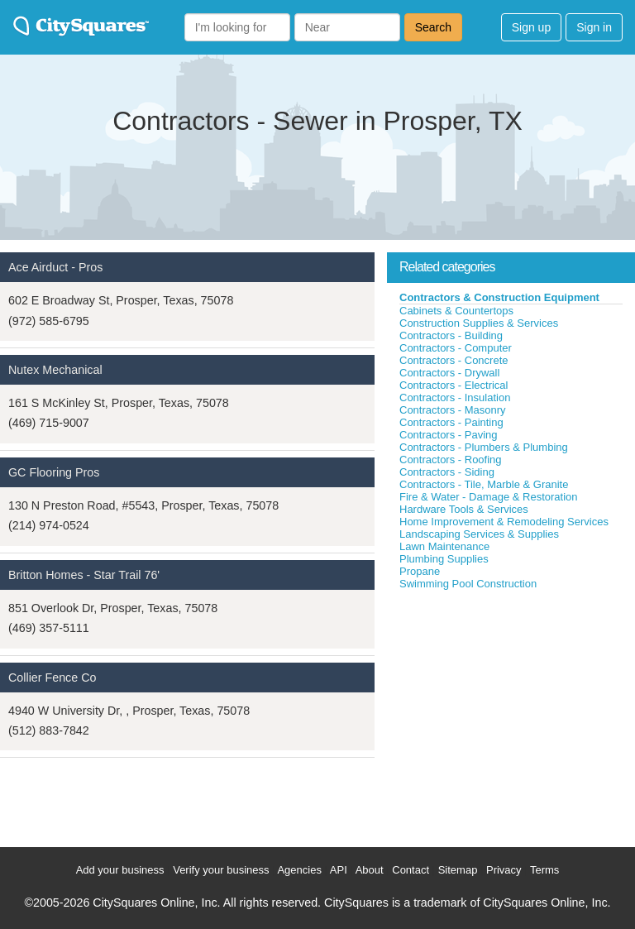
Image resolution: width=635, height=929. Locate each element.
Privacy (504, 870)
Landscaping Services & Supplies (479, 534)
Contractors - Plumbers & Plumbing (483, 447)
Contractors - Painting (451, 422)
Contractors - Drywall (449, 372)
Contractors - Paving (448, 435)
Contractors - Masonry (452, 410)
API (338, 870)
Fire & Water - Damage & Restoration (488, 497)
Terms (544, 870)
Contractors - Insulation (454, 397)
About (370, 870)
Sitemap (458, 870)
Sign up (531, 27)
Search (433, 27)
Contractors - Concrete (453, 360)
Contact (410, 870)
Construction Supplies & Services (478, 323)
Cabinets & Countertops (456, 310)
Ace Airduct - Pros (55, 267)
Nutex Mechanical (55, 369)
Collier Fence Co (52, 677)
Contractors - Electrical (453, 385)
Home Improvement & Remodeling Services (504, 521)
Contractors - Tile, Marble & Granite (483, 484)
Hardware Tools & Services (463, 509)
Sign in (594, 27)
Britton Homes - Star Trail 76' (84, 575)
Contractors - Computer (455, 348)
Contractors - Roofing (450, 459)
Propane (419, 571)
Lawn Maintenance (444, 546)
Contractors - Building (451, 335)
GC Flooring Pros (53, 472)
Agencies (299, 870)
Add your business (120, 870)
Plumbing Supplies (444, 559)
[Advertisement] (511, 714)
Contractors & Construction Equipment (499, 297)
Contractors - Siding (446, 472)
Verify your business (221, 870)
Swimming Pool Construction (468, 583)
